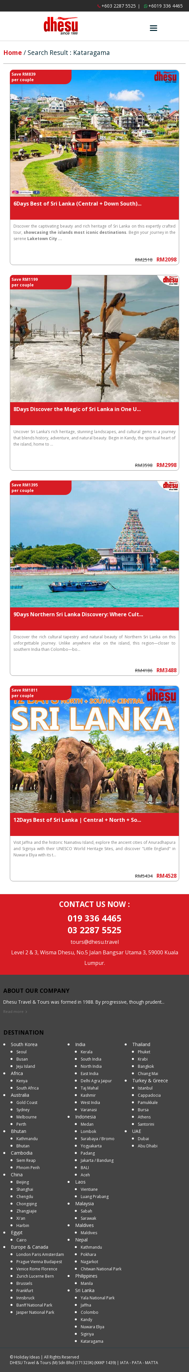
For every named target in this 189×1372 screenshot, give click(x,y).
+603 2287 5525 (118, 6)
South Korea (24, 1044)
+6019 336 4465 (165, 6)
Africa (17, 1073)
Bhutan (18, 1131)
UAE (136, 1131)
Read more (13, 1011)
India (80, 1044)
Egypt (17, 1232)
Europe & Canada (29, 1247)
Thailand (141, 1044)
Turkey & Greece (150, 1080)
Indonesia (85, 1117)
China (17, 1174)
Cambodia (21, 1153)
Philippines (86, 1276)
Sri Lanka (84, 1290)
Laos (80, 1182)
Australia (20, 1095)
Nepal (81, 1240)
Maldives (84, 1225)
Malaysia (84, 1203)
